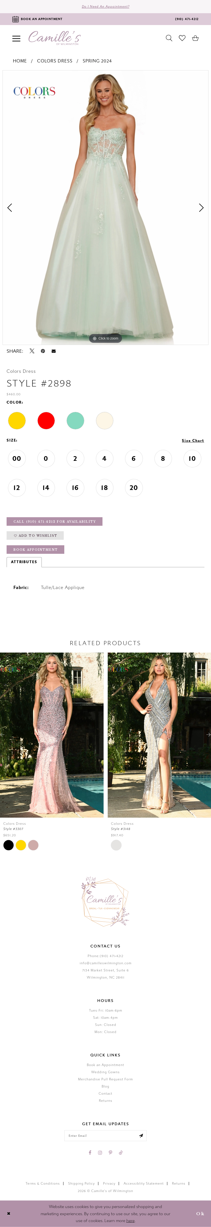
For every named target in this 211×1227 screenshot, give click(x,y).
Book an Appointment (105, 1065)
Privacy (109, 1183)
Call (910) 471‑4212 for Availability (54, 522)
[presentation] (52, 734)
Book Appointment (35, 550)
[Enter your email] (105, 1135)
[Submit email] (141, 1135)
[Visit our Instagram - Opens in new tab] (100, 1152)
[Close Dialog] (8, 1214)
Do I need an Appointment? (105, 7)
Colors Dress (55, 61)
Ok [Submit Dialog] (200, 1213)
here (130, 1220)
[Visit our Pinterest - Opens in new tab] (110, 1152)
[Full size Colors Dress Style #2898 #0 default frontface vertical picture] (105, 207)
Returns (105, 1101)
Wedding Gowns (105, 1072)
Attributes (24, 562)
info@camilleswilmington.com (106, 963)
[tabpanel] (105, 207)
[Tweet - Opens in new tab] (32, 351)
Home (20, 61)
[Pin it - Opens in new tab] (43, 351)
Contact (105, 1093)
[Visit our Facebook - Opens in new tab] (90, 1152)
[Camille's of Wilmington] (55, 38)
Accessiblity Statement (144, 1183)
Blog (105, 1086)
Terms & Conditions (43, 1183)
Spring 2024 (97, 61)
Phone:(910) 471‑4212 (105, 956)
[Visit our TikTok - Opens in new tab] (121, 1152)
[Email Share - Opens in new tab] (53, 351)
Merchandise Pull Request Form (105, 1079)
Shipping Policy (81, 1183)
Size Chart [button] (193, 441)
